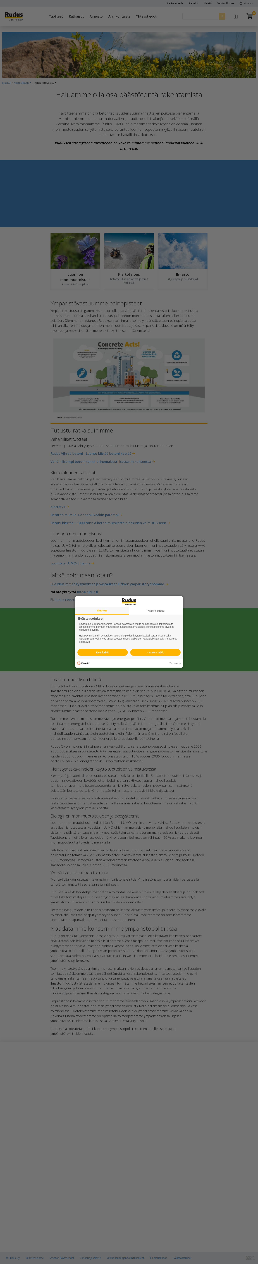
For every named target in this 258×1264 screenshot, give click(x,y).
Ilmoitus (102, 610)
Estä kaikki (102, 652)
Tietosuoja (175, 663)
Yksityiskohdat (155, 610)
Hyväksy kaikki (155, 652)
